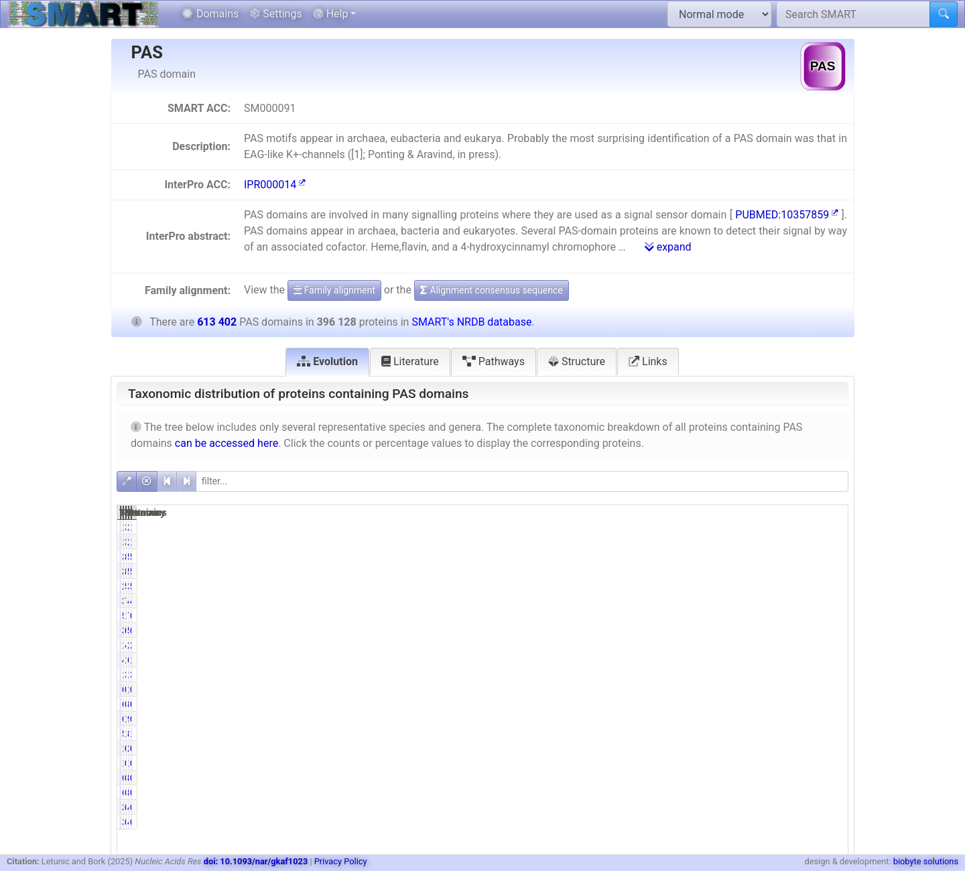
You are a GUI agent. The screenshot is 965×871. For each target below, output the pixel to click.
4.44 (727, 645)
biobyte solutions (925, 861)
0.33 (727, 763)
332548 (772, 586)
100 (779, 689)
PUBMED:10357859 (786, 214)
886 (779, 704)
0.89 (831, 615)
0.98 (727, 630)
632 (676, 704)
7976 (777, 615)
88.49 (724, 556)
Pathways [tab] (493, 361)
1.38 (727, 615)
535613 (772, 556)
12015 (672, 674)
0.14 (831, 704)
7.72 (727, 601)
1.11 (727, 660)
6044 (673, 719)
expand (668, 247)
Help (330, 13)
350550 (669, 556)
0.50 (831, 807)
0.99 (831, 719)
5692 (673, 733)
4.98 (831, 601)
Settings (275, 13)
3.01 (727, 527)
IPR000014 (275, 184)
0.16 (727, 704)
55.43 (724, 586)
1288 (673, 763)
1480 (673, 748)
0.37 (727, 748)
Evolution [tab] (327, 361)
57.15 (828, 556)
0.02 (727, 689)
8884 (777, 733)
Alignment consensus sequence (491, 290)
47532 (775, 601)
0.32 (831, 763)
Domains (210, 13)
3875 (673, 630)
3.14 (831, 674)
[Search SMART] (853, 14)
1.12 (831, 660)
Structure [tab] (576, 361)
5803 (777, 630)
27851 (775, 645)
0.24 (831, 748)
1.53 (727, 719)
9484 (777, 719)
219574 (669, 586)
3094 (673, 807)
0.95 (831, 630)
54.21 (828, 586)
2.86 (831, 645)
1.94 (831, 527)
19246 (775, 674)
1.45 (831, 733)
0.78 (727, 807)
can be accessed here (226, 443)
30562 (672, 601)
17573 (672, 645)
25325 (775, 527)
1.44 (727, 733)
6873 (777, 660)
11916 (672, 527)
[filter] (522, 481)
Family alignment (334, 290)
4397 (673, 660)
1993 (777, 763)
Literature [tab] (410, 361)
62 (679, 689)
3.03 (727, 674)
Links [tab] (648, 361)
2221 (777, 748)
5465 (673, 615)
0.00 (727, 778)
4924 (777, 807)
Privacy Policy (340, 861)
